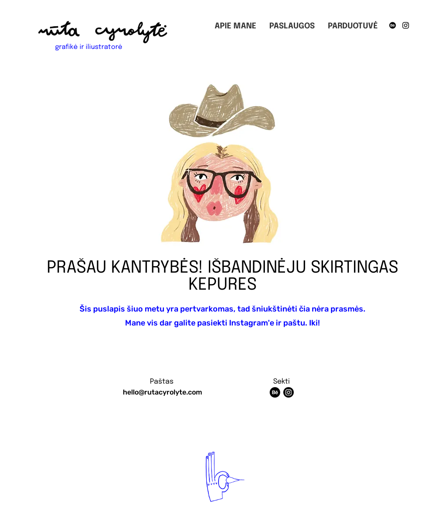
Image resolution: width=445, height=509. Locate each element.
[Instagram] (405, 25)
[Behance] (392, 25)
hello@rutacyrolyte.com (162, 392)
